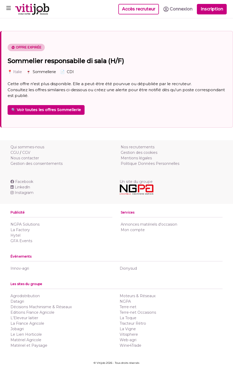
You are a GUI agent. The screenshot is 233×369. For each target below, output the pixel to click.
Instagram (22, 192)
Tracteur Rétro (133, 323)
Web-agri (128, 340)
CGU (14, 152)
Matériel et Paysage (28, 345)
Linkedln (20, 187)
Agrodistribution (25, 296)
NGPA (125, 301)
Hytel (15, 235)
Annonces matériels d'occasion (149, 224)
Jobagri (17, 329)
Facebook (21, 181)
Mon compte (133, 229)
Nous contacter (24, 158)
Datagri (17, 301)
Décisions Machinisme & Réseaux (41, 307)
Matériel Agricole (25, 340)
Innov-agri (19, 268)
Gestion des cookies (139, 152)
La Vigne (128, 329)
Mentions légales (136, 158)
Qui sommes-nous (27, 147)
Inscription (212, 9)
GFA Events (21, 240)
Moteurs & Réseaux (138, 296)
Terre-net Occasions (138, 312)
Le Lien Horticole (26, 334)
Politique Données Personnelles (150, 163)
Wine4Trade (130, 345)
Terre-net (128, 307)
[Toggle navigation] (8, 9)
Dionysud (128, 268)
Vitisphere (129, 334)
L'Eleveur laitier (24, 318)
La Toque (128, 318)
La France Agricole (27, 323)
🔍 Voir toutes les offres (46, 109)
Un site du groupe (136, 181)
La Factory (20, 229)
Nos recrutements (137, 147)
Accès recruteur (138, 9)
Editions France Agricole (32, 312)
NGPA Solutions (25, 224)
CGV (26, 152)
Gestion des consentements (36, 163)
